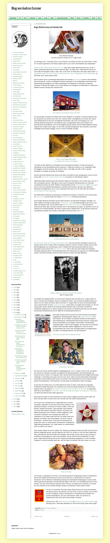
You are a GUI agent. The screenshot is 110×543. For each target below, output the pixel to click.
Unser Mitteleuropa (18, 247)
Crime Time (16, 100)
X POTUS (16, 266)
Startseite (67, 516)
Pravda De (16, 209)
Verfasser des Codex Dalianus (84, 501)
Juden (52, 18)
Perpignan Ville (17, 201)
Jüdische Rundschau (19, 155)
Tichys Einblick (17, 238)
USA (99, 18)
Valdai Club (16, 251)
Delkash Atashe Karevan (20, 102)
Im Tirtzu (15, 135)
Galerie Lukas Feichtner (20, 122)
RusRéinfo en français (19, 220)
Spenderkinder (17, 229)
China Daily (16, 92)
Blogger (58, 533)
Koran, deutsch (17, 159)
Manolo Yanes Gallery (19, 172)
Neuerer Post (38, 516)
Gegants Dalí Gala (86, 317)
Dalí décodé (78, 79)
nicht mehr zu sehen (59, 249)
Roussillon (86, 18)
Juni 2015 (18, 383)
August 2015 (19, 378)
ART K (82, 211)
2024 (15, 290)
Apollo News (16, 61)
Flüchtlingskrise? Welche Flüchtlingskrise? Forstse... (20, 368)
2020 (15, 300)
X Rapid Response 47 (19, 271)
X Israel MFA (17, 262)
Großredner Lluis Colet (66, 367)
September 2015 (20, 376)
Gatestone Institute (18, 126)
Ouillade (15, 196)
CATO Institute (17, 85)
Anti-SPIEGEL (17, 59)
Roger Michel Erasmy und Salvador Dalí (21, 356)
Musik (72, 18)
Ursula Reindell (17, 249)
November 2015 (20, 317)
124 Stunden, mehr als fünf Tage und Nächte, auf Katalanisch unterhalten (74, 391)
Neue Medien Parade (19, 181)
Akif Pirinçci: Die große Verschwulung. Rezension (20, 344)
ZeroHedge (16, 279)
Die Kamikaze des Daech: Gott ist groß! (20, 337)
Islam (39, 18)
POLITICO (16, 207)
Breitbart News (17, 78)
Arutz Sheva (16, 67)
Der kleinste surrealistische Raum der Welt (66, 113)
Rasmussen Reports (19, 214)
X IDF (14, 260)
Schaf (93, 18)
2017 (15, 307)
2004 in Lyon (40, 197)
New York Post (17, 183)
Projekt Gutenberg (18, 212)
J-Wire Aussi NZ (17, 146)
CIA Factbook (17, 96)
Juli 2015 (18, 381)
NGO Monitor (17, 185)
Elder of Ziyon (17, 116)
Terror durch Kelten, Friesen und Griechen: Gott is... (21, 332)
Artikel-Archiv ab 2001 (19, 63)
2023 (15, 292)
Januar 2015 (19, 396)
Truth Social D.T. (18, 242)
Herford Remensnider (19, 131)
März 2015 (18, 391)
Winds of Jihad (17, 253)
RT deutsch (16, 216)
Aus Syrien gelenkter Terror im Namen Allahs (21, 361)
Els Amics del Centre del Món (72, 205)
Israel (45, 18)
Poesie (78, 18)
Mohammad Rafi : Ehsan (20, 179)
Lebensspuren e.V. (18, 161)
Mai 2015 (18, 386)
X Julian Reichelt (18, 264)
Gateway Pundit (17, 129)
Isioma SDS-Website (19, 140)
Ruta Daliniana (81, 185)
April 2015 (18, 388)
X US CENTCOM (18, 273)
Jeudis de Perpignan (59, 305)
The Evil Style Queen (19, 236)
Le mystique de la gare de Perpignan (66, 161)
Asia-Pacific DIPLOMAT (20, 72)
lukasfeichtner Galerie (19, 168)
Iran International (18, 137)
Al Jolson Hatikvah (18, 52)
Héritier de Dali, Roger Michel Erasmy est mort (48, 67)
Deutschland (13, 18)
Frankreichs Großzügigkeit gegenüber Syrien (21, 321)
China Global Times (18, 94)
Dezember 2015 (20, 314)
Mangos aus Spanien (19, 170)
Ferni (25, 18)
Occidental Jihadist (18, 194)
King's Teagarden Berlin (20, 157)
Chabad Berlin (17, 89)
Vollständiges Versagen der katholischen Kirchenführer (19, 351)
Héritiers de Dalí (67, 197)
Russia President (18, 225)
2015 (15, 312)
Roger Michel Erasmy (65, 501)
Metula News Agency (19, 174)
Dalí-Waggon (94, 185)
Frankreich (32, 18)
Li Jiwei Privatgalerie (19, 166)
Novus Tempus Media (19, 190)
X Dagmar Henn (17, 255)
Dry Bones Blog (17, 111)
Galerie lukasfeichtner (19, 124)
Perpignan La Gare (18, 199)
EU (20, 18)
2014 (15, 399)
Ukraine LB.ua (17, 244)
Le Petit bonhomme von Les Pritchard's (66, 239)
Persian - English (18, 203)
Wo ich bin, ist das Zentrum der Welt (53, 177)
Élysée (15, 118)
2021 (15, 297)
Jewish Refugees (18, 148)
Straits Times (17, 231)
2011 (15, 406)
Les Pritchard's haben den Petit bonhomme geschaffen (51, 243)
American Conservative (19, 54)
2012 (15, 404)
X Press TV (16, 268)
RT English (16, 218)
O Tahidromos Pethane (19, 192)
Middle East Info (17, 177)
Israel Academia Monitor (20, 142)
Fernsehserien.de (18, 120)
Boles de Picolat (66, 472)
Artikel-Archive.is (18, 65)
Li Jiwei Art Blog (17, 164)
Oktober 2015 (19, 373)
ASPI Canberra (17, 74)
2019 (15, 302)
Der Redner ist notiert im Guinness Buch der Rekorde (69, 389)
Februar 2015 (19, 393)
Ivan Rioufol (16, 144)
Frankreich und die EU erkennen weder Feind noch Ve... (21, 326)
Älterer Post (94, 516)
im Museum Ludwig (66, 203)
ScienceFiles (16, 227)
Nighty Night (16, 188)
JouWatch (16, 153)
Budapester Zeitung (18, 83)
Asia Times (16, 70)
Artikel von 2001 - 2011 (18, 414)
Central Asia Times (18, 87)
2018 (15, 305)
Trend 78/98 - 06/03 (18, 240)
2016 (15, 310)
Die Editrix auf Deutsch (19, 105)
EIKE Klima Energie (18, 113)
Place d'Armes (17, 205)
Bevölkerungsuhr (18, 76)
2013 (15, 401)
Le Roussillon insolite (62, 18)
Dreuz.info (16, 109)
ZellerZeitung (17, 277)
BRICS (15, 81)
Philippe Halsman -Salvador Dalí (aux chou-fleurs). (66, 293)
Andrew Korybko (18, 57)
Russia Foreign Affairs (19, 223)
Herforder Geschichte (19, 133)
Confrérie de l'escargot (19, 98)
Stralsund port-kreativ (19, 233)
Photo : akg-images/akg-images (66, 159)
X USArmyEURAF (18, 275)
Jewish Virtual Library (19, 150)
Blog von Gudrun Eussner (26, 8)
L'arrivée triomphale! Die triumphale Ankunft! (67, 334)
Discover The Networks (19, 107)
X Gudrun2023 (17, 257)
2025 (15, 287)
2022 (15, 295)
